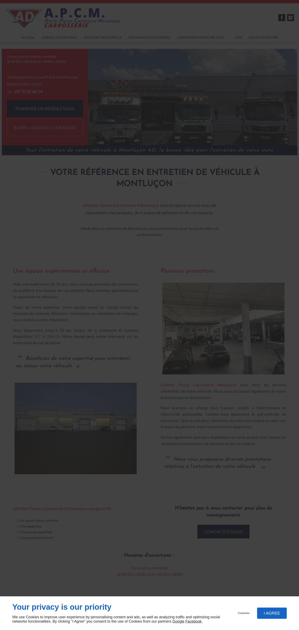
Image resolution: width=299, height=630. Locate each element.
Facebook (193, 621)
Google (178, 621)
